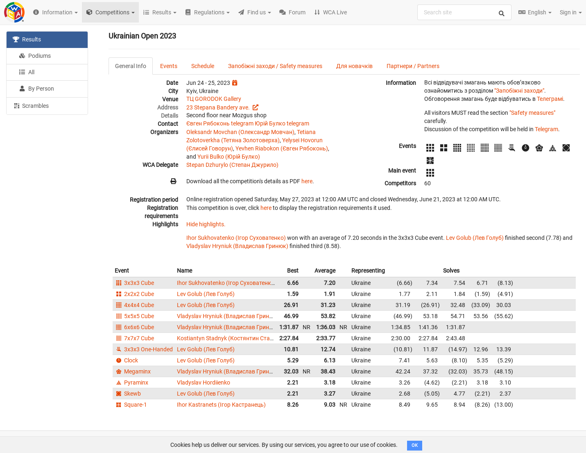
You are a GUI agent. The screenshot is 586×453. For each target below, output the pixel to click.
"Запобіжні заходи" (519, 90)
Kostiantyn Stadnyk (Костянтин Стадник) (231, 338)
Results (27, 39)
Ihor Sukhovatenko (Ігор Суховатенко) (236, 237)
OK (415, 445)
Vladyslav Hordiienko (203, 382)
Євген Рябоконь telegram (219, 123)
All (26, 72)
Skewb (128, 393)
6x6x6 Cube (134, 327)
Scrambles (31, 105)
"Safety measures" (532, 112)
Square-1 (131, 404)
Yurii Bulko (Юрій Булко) (228, 156)
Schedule (202, 66)
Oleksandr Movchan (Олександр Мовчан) (240, 132)
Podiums (35, 55)
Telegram (546, 129)
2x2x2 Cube (134, 294)
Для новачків (354, 66)
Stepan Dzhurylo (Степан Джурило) (232, 165)
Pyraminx (131, 382)
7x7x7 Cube (134, 338)
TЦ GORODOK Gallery (213, 99)
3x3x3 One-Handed (144, 349)
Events (168, 66)
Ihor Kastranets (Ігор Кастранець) (221, 404)
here (306, 181)
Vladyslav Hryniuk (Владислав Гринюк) (237, 246)
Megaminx (133, 371)
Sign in (571, 12)
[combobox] (464, 12)
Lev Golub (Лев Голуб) (475, 237)
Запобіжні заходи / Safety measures (275, 66)
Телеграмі (550, 99)
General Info (130, 66)
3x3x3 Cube (134, 283)
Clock (126, 360)
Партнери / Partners (413, 66)
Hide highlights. (206, 224)
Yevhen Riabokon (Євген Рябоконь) (281, 148)
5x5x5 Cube (134, 316)
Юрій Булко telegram (282, 123)
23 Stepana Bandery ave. (218, 107)
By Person (36, 88)
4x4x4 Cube (134, 305)
